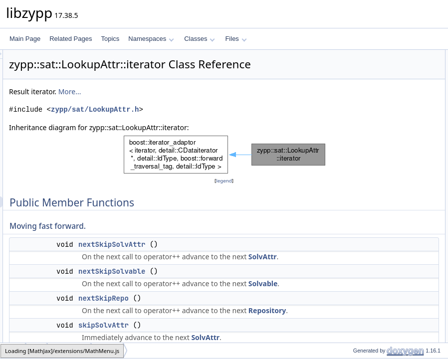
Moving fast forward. (372, 66)
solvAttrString (372, 252)
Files (235, 38)
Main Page (24, 38)
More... (194, 105)
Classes (199, 38)
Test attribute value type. (377, 219)
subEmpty (368, 307)
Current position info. (372, 165)
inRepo (364, 176)
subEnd (365, 340)
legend (225, 194)
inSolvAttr (367, 197)
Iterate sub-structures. (374, 296)
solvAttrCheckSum (379, 274)
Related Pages (70, 38)
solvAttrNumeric (376, 241)
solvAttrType (371, 230)
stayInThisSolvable (380, 143)
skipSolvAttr (370, 110)
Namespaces (151, 38)
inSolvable (368, 186)
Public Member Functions (370, 55)
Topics (110, 38)
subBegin (367, 329)
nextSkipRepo (228, 334)
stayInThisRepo (375, 154)
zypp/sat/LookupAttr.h (219, 123)
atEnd (362, 208)
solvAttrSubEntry (377, 285)
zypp (13, 350)
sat (36, 350)
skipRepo (367, 132)
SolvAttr (287, 281)
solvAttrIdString (375, 263)
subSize (365, 318)
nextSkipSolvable (236, 296)
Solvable (287, 319)
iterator (108, 350)
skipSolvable (371, 121)
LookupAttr (69, 350)
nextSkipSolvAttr (236, 258)
